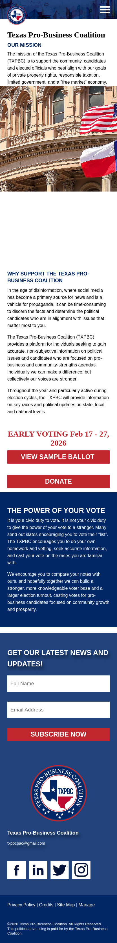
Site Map (66, 904)
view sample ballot (58, 457)
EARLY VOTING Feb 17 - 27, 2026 (58, 438)
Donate (58, 481)
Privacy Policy (21, 904)
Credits (46, 904)
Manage (86, 904)
